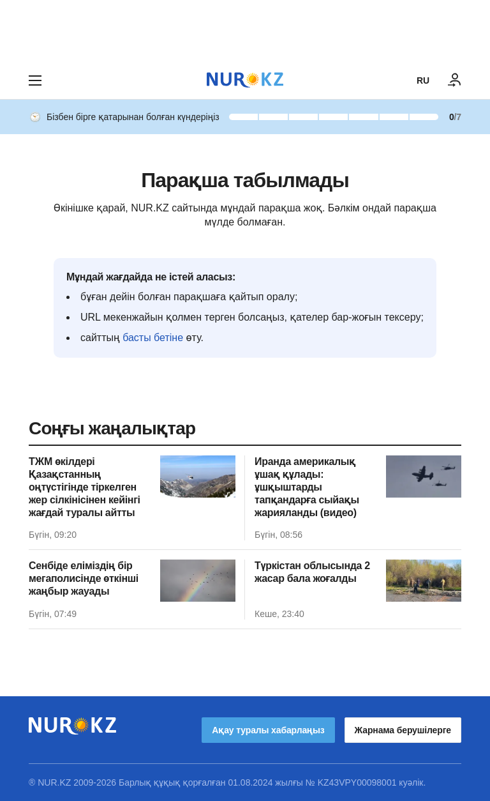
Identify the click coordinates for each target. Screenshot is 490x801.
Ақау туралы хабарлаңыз (268, 730)
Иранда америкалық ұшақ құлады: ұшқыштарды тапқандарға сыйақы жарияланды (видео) (307, 487)
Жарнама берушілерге (403, 730)
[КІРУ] (455, 80)
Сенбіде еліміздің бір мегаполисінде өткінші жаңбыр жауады (83, 578)
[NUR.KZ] (245, 80)
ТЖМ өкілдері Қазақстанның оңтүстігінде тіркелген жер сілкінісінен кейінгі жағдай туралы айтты (84, 487)
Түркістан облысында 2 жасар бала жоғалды (312, 572)
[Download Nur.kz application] (245, 30)
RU (423, 80)
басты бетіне (152, 337)
